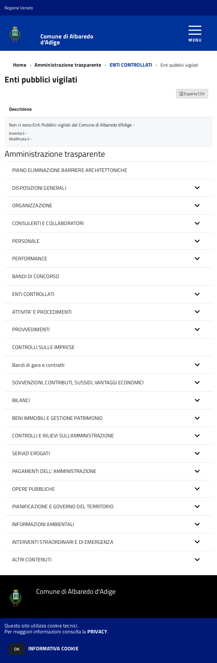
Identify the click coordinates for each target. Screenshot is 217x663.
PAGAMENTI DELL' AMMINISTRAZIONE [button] (54, 471)
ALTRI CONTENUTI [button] (31, 559)
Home (19, 65)
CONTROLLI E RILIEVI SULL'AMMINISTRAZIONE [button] (63, 435)
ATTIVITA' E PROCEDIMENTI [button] (41, 312)
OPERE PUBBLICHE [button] (33, 489)
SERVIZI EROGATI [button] (31, 453)
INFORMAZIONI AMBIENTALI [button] (43, 524)
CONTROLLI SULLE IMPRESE (43, 347)
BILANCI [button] (21, 400)
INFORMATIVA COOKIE (53, 648)
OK (16, 649)
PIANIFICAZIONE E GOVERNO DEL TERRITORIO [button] (63, 506)
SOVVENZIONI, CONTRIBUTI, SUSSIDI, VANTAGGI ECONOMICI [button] (78, 382)
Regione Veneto (19, 8)
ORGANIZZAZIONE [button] (32, 205)
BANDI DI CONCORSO (35, 276)
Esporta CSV (192, 94)
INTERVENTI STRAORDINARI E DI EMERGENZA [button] (62, 542)
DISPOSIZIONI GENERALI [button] (39, 188)
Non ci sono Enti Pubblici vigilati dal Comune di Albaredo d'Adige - (72, 124)
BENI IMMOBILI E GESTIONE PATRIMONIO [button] (57, 418)
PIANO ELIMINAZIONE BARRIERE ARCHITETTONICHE (69, 170)
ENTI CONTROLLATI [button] (33, 294)
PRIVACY (97, 631)
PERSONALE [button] (26, 241)
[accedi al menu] (195, 33)
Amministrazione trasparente (67, 65)
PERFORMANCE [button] (29, 258)
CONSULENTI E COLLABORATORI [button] (48, 223)
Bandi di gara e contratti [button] (38, 365)
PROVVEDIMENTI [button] (30, 329)
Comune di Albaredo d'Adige (67, 39)
